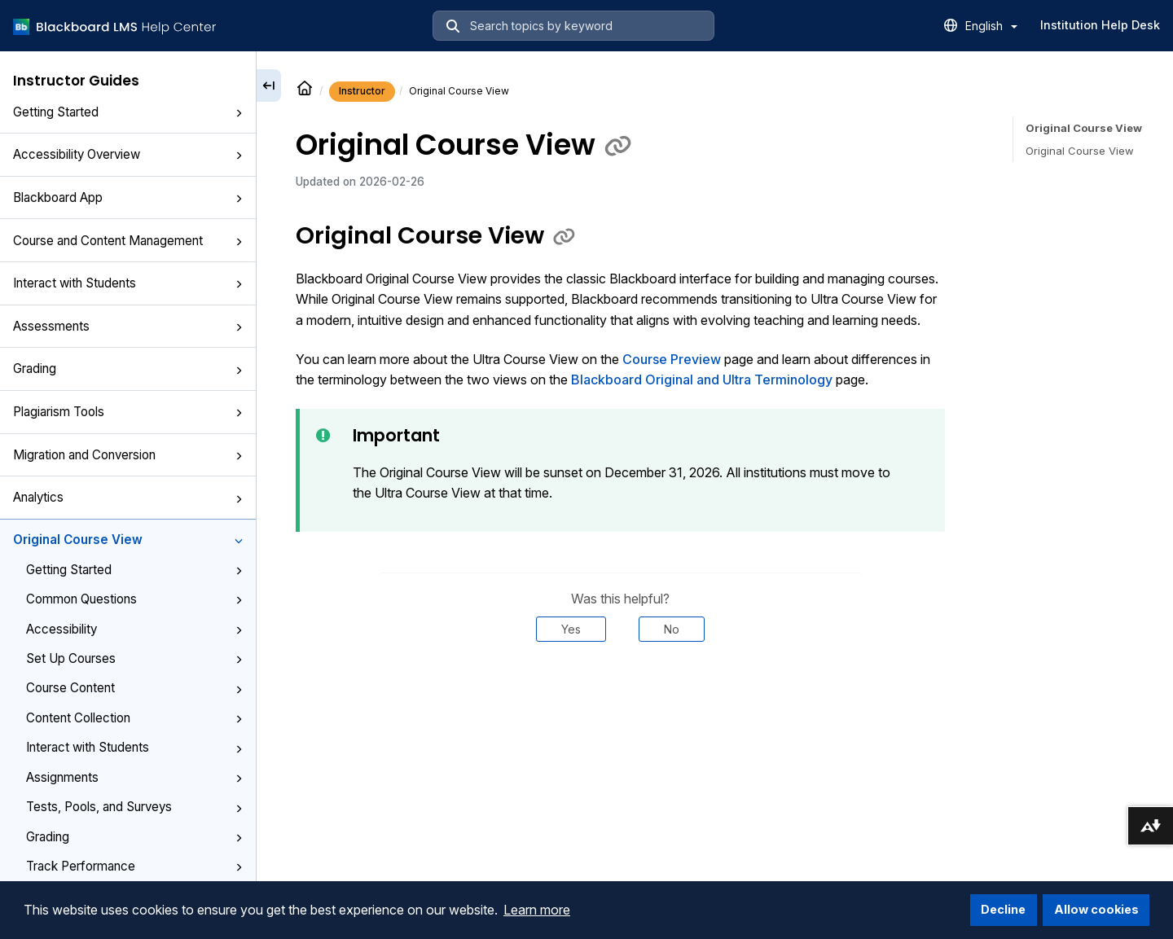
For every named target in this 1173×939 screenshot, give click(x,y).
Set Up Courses (134, 658)
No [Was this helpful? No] (671, 629)
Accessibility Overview (128, 154)
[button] (239, 113)
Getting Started (128, 112)
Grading (128, 368)
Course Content (134, 687)
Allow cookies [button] (1096, 909)
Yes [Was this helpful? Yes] (571, 629)
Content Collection (134, 718)
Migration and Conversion (128, 455)
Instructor (362, 91)
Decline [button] (1003, 909)
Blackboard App (128, 197)
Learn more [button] (536, 910)
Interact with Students (128, 283)
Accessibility (134, 629)
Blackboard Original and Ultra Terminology (702, 379)
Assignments (134, 777)
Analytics (128, 497)
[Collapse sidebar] (269, 85)
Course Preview (671, 359)
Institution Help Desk (1100, 25)
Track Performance (134, 866)
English (991, 26)
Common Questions (134, 599)
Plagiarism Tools (128, 411)
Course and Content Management (128, 240)
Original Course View (128, 539)
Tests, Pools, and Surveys (134, 806)
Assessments (128, 326)
